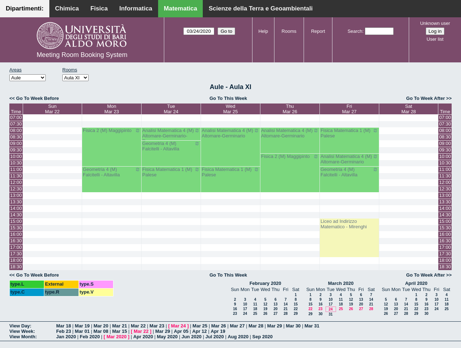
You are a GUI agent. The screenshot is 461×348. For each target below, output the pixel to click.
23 (235, 314)
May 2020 (167, 336)
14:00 (16, 208)
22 (295, 309)
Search (355, 31)
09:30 (16, 150)
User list (435, 39)
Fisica (99, 8)
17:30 (16, 253)
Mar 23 (156, 326)
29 (295, 314)
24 (245, 314)
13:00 (16, 195)
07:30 (16, 124)
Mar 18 (63, 326)
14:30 (16, 214)
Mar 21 (119, 326)
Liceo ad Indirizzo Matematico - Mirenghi (344, 224)
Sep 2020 (262, 336)
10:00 (16, 156)
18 (255, 309)
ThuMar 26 (290, 108)
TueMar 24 (171, 108)
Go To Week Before (37, 98)
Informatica (135, 8)
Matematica (180, 8)
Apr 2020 (143, 336)
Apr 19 (218, 331)
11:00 (16, 169)
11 (255, 304)
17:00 (16, 247)
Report (318, 31)
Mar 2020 (117, 336)
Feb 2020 (90, 336)
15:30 (16, 227)
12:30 (16, 188)
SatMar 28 (408, 108)
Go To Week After (425, 98)
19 (265, 309)
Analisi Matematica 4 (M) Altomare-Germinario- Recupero (171, 136)
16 (235, 309)
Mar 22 (138, 326)
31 (330, 314)
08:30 (16, 137)
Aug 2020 (238, 336)
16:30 (16, 240)
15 (295, 304)
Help (263, 31)
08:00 (16, 130)
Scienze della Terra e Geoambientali (261, 8)
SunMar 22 (52, 108)
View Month (22, 336)
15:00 (16, 221)
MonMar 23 (111, 108)
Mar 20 (101, 326)
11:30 (16, 176)
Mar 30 (293, 326)
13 (275, 304)
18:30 (16, 266)
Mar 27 (237, 326)
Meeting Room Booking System (82, 54)
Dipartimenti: (25, 8)
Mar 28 (256, 326)
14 (285, 304)
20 (275, 309)
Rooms (289, 31)
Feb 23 (63, 331)
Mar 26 (218, 326)
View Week (21, 331)
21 (285, 309)
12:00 (16, 182)
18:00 (16, 260)
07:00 (16, 117)
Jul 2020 (214, 336)
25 (255, 314)
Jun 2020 (192, 336)
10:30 (16, 163)
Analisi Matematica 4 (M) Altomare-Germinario (230, 133)
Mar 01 (82, 331)
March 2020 (341, 283)
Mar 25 (200, 326)
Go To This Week (228, 98)
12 (265, 304)
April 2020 (416, 283)
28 (285, 314)
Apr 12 (199, 331)
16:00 (16, 234)
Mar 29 (274, 326)
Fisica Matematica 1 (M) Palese (349, 133)
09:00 (16, 143)
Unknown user (435, 23)
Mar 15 (119, 331)
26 (265, 314)
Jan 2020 (66, 336)
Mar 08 (101, 331)
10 (245, 304)
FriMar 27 (349, 108)
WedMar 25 (230, 108)
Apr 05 (181, 331)
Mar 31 (311, 326)
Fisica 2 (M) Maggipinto (111, 130)
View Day (19, 326)
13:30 (16, 201)
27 (275, 314)
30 (320, 314)
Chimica (67, 8)
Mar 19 (82, 326)
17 (245, 309)
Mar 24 (178, 326)
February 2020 (265, 283)
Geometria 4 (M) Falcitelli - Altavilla (171, 146)
